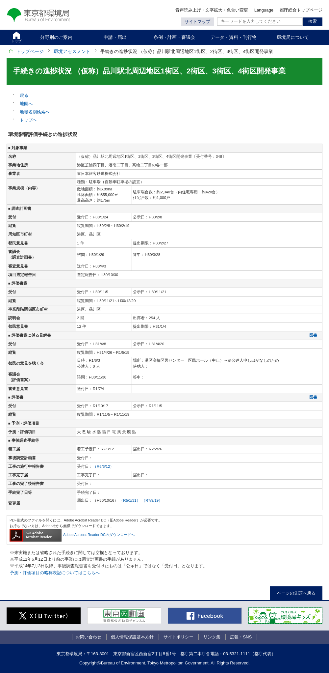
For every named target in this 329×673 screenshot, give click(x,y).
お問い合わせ (88, 636)
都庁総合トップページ (301, 10)
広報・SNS (241, 636)
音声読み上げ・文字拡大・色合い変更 (211, 10)
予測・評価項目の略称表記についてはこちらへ (55, 572)
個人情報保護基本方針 (132, 636)
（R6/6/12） (103, 466)
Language (263, 10)
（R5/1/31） (130, 500)
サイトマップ (197, 21)
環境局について (293, 37)
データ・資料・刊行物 (234, 37)
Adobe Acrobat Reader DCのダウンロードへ (72, 535)
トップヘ (28, 120)
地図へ (26, 103)
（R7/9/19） (152, 500)
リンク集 (211, 636)
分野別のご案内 (56, 37)
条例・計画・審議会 (174, 37)
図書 (313, 335)
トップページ (30, 51)
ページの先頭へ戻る (296, 593)
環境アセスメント (72, 51)
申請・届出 (115, 37)
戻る (24, 95)
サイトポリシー (178, 636)
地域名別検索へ (35, 111)
